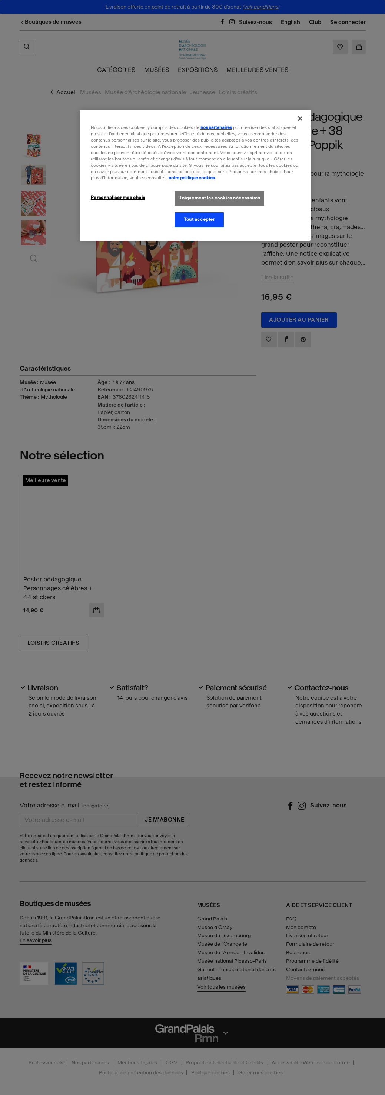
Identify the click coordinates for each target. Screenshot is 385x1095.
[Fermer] (300, 118)
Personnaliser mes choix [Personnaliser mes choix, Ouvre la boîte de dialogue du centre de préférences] (118, 197)
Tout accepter (199, 219)
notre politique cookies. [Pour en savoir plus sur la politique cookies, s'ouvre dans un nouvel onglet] (192, 178)
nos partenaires (216, 127)
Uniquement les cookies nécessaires (219, 198)
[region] (195, 175)
